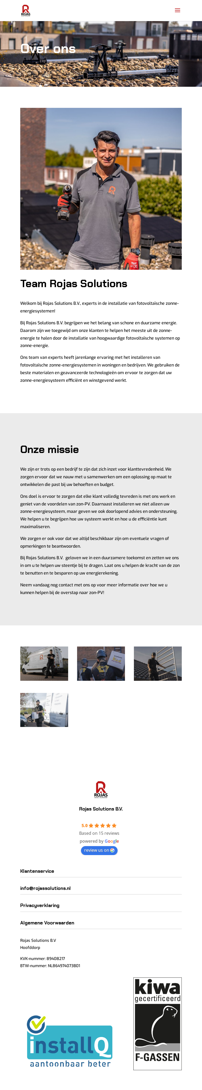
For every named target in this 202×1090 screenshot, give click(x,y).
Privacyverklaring (39, 905)
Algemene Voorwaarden (47, 923)
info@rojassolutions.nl (45, 888)
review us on (99, 850)
